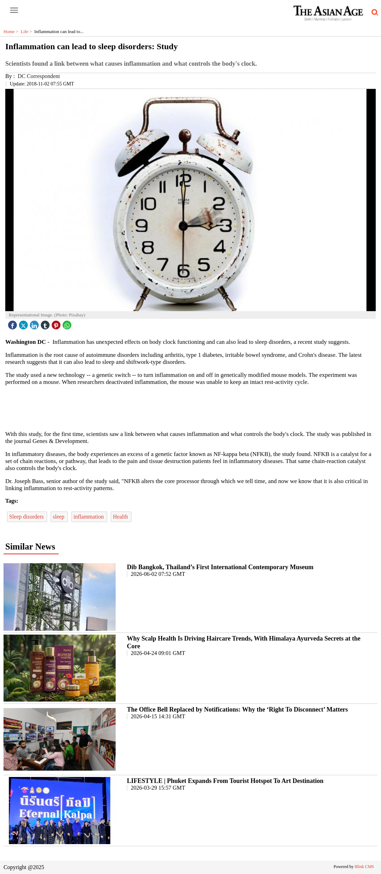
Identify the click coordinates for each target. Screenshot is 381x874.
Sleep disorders (27, 517)
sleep (59, 517)
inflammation (89, 517)
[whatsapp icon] (67, 323)
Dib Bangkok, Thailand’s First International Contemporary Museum (220, 567)
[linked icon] (35, 323)
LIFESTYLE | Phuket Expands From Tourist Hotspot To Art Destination (225, 780)
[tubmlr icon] (46, 323)
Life (27, 31)
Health (121, 517)
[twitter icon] (24, 323)
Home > (12, 31)
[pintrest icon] (56, 323)
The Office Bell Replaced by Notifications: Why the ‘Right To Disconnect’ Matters (237, 709)
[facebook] (13, 323)
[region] (190, 407)
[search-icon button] (374, 12)
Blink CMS (364, 866)
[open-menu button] (14, 11)
